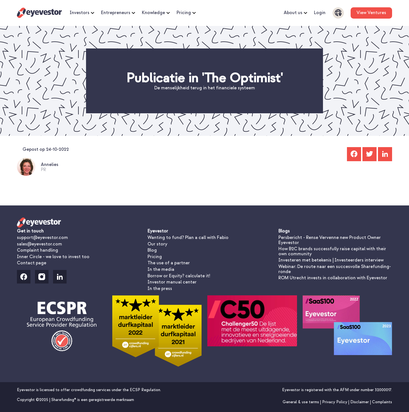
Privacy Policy (335, 402)
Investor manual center (172, 282)
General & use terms (301, 402)
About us (295, 12)
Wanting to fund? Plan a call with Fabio (188, 237)
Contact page (31, 263)
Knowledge (156, 12)
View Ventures (371, 12)
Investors (82, 12)
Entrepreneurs (118, 12)
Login (320, 12)
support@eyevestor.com (42, 237)
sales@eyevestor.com (39, 244)
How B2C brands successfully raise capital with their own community (332, 251)
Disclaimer (360, 402)
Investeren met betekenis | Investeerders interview (331, 260)
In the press (160, 288)
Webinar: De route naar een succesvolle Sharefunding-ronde (334, 269)
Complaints (382, 402)
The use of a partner (169, 263)
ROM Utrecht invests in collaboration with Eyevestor (332, 278)
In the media (161, 269)
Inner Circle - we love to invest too (53, 257)
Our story (157, 244)
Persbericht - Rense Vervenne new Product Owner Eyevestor (329, 240)
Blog (152, 250)
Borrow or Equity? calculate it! (179, 276)
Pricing (186, 12)
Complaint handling (37, 250)
